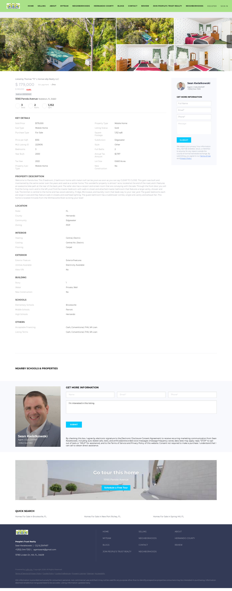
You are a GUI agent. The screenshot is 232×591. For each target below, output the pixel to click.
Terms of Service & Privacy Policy (28, 573)
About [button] (53, 6)
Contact (132, 6)
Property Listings (79, 573)
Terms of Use (205, 156)
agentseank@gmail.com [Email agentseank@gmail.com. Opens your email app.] (44, 549)
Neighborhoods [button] (81, 6)
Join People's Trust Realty (167, 6)
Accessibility (100, 573)
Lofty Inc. (29, 569)
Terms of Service (119, 443)
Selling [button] (42, 6)
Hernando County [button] (104, 6)
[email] (194, 110)
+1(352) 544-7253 (194, 89)
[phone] (194, 116)
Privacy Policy (186, 158)
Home (31, 6)
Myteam (64, 6)
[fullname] (194, 103)
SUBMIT (74, 424)
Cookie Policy (48, 573)
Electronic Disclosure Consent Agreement (141, 438)
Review (145, 6)
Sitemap (90, 573)
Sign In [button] (224, 6)
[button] (13, 6)
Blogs (121, 6)
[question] (194, 127)
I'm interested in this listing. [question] (141, 407)
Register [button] (212, 6)
